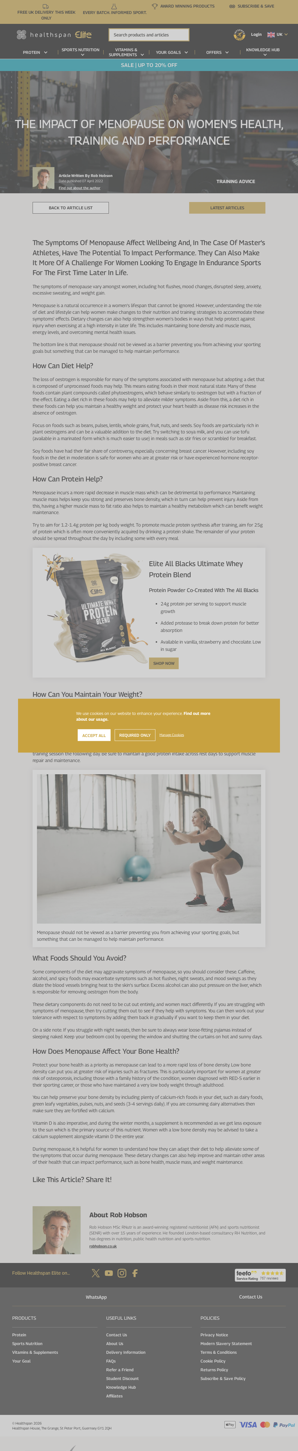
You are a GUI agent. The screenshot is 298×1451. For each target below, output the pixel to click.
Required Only (135, 734)
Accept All (94, 735)
